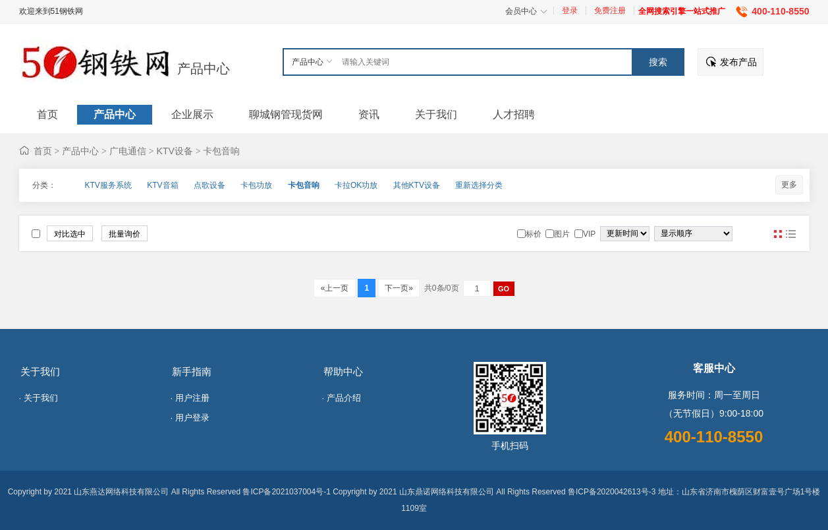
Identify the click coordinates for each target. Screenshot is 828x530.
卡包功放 (256, 185)
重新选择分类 (479, 185)
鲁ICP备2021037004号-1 (286, 491)
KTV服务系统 (108, 185)
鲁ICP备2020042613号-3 (611, 491)
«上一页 (334, 288)
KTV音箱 (162, 185)
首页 (43, 151)
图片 (778, 234)
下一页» (399, 288)
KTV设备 (175, 151)
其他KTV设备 (416, 185)
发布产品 (738, 62)
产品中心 (203, 68)
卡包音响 (221, 151)
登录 (570, 10)
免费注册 (610, 10)
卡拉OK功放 (356, 185)
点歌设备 (209, 185)
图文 (791, 234)
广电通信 (127, 151)
